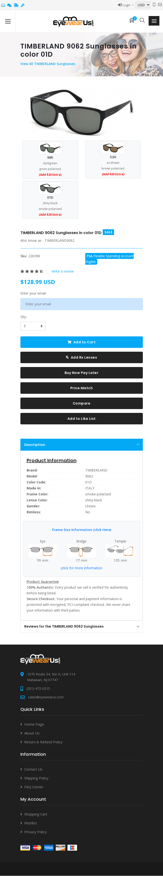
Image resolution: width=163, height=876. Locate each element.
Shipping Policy (36, 778)
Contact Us (33, 769)
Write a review (63, 271)
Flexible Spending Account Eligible (109, 259)
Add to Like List (81, 418)
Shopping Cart (35, 814)
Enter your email (33, 293)
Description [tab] (81, 444)
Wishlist (30, 823)
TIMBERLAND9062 (59, 240)
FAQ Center (33, 786)
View (24, 63)
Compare (82, 403)
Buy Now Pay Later (82, 372)
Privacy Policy (35, 831)
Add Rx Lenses (81, 357)
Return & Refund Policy (43, 741)
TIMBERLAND (96, 470)
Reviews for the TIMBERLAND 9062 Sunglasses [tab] (81, 626)
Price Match (81, 388)
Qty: (23, 316)
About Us (32, 733)
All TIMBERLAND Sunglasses (52, 63)
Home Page (34, 724)
